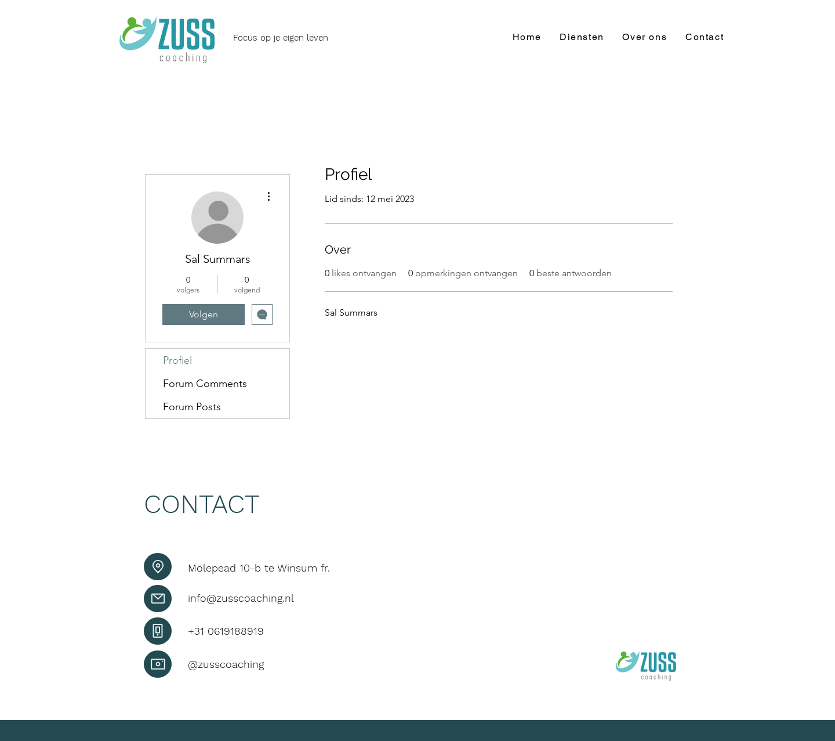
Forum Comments (205, 383)
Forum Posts (192, 406)
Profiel (177, 360)
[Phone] (158, 631)
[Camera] (158, 664)
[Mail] (158, 598)
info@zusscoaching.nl (241, 598)
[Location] (158, 566)
